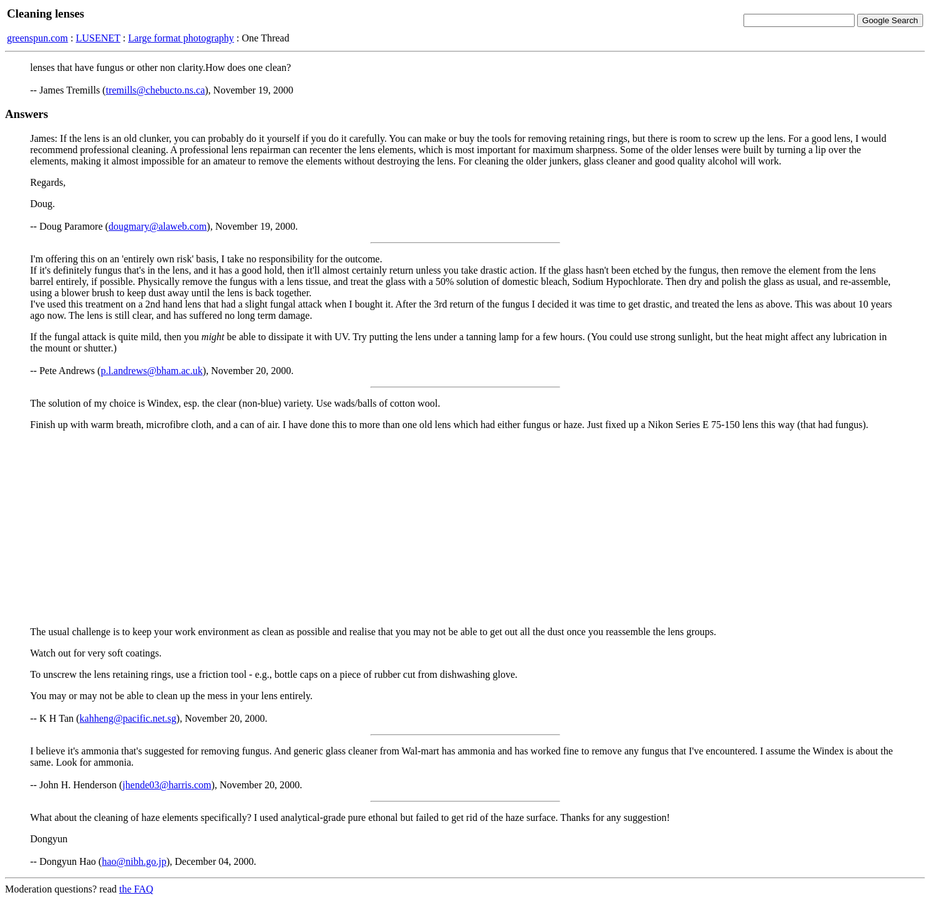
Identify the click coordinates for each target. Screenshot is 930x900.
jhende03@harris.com (166, 784)
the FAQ (136, 889)
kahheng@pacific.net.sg (128, 718)
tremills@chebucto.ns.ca (155, 90)
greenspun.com (37, 38)
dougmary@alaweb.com (158, 226)
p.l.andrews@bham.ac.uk (151, 370)
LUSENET (98, 38)
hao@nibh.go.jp (134, 861)
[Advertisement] (465, 528)
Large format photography (181, 38)
